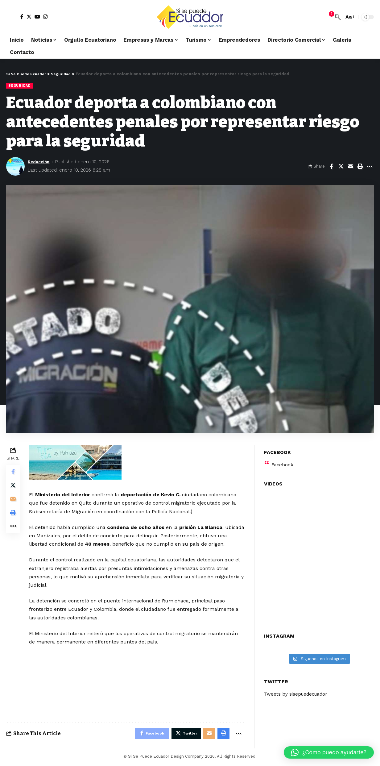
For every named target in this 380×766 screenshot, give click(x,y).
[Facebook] (22, 16)
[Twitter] (29, 16)
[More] (369, 167)
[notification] (328, 17)
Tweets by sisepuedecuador (297, 691)
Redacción (40, 162)
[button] (329, 752)
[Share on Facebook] (331, 167)
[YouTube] (37, 16)
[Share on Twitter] (341, 167)
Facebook (282, 461)
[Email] (350, 167)
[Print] (360, 167)
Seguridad (20, 86)
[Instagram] (45, 16)
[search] (338, 17)
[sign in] (12, 17)
